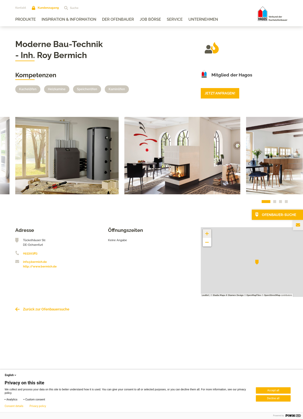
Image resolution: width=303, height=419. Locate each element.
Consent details (14, 406)
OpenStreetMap (272, 295)
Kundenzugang (48, 7)
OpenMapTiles (253, 295)
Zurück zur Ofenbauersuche (46, 309)
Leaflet (205, 295)
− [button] (207, 240)
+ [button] (207, 232)
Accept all (273, 390)
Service (175, 19)
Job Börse (150, 19)
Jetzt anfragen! (220, 93)
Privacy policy (38, 406)
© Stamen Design (235, 295)
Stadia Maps (219, 295)
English (11, 375)
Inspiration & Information (69, 19)
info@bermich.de (35, 262)
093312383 (30, 253)
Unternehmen (203, 19)
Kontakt (20, 7)
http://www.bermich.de (40, 266)
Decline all (273, 398)
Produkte (25, 19)
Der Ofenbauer (118, 19)
